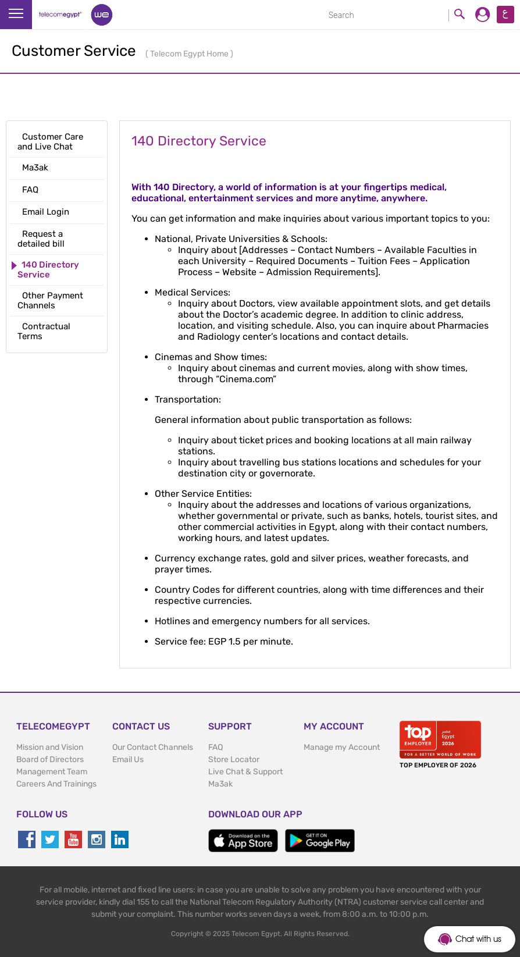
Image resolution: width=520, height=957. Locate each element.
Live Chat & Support (245, 772)
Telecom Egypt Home (190, 54)
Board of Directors (50, 759)
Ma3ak (220, 784)
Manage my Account (342, 747)
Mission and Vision (49, 747)
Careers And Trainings (56, 784)
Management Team (51, 772)
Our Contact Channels (152, 747)
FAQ (215, 747)
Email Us (128, 759)
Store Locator (233, 759)
